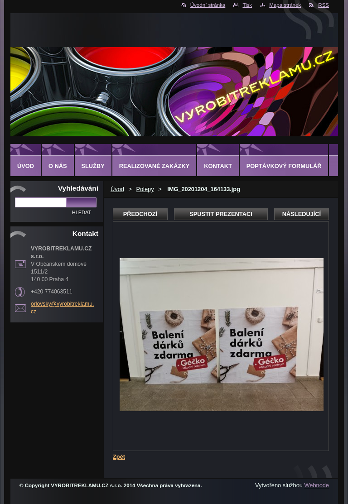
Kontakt (218, 166)
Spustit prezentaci (220, 214)
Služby (93, 166)
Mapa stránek (285, 5)
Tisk (247, 5)
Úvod (117, 189)
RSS (323, 5)
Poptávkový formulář (284, 166)
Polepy (145, 189)
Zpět (119, 456)
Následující (301, 214)
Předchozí (140, 214)
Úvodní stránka (207, 5)
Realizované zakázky (154, 166)
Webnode (316, 485)
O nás (57, 166)
